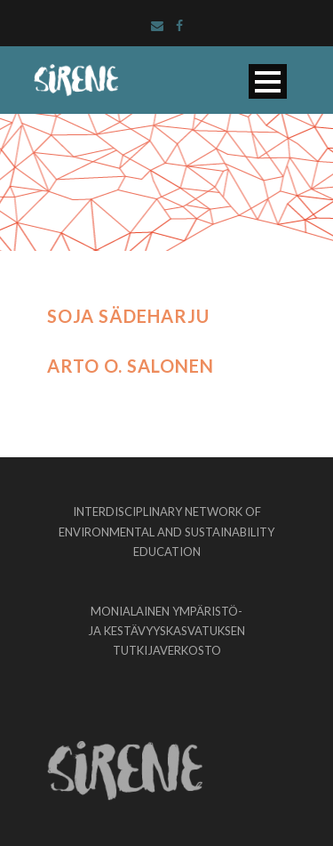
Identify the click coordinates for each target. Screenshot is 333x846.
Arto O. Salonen (130, 365)
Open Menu (268, 81)
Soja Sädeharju (128, 315)
